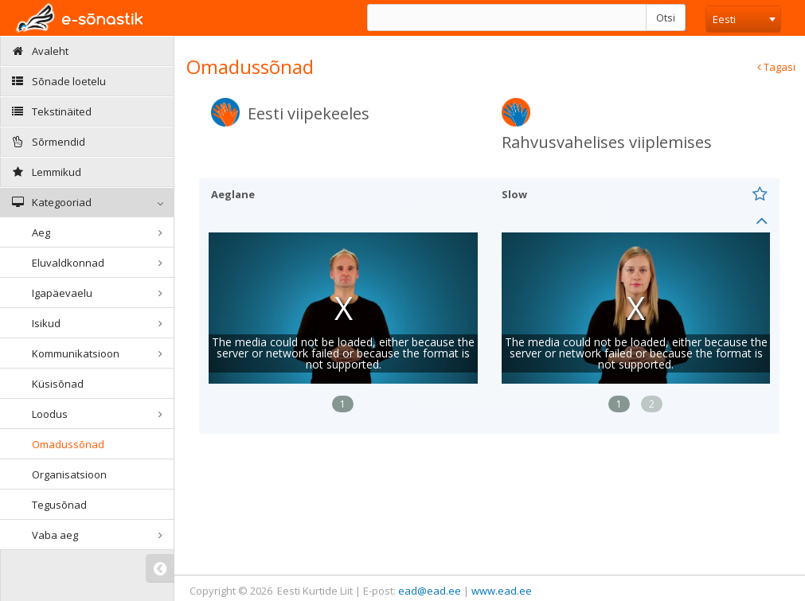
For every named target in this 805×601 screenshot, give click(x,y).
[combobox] (743, 19)
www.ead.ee (501, 590)
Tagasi (776, 67)
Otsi (665, 17)
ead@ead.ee (429, 590)
